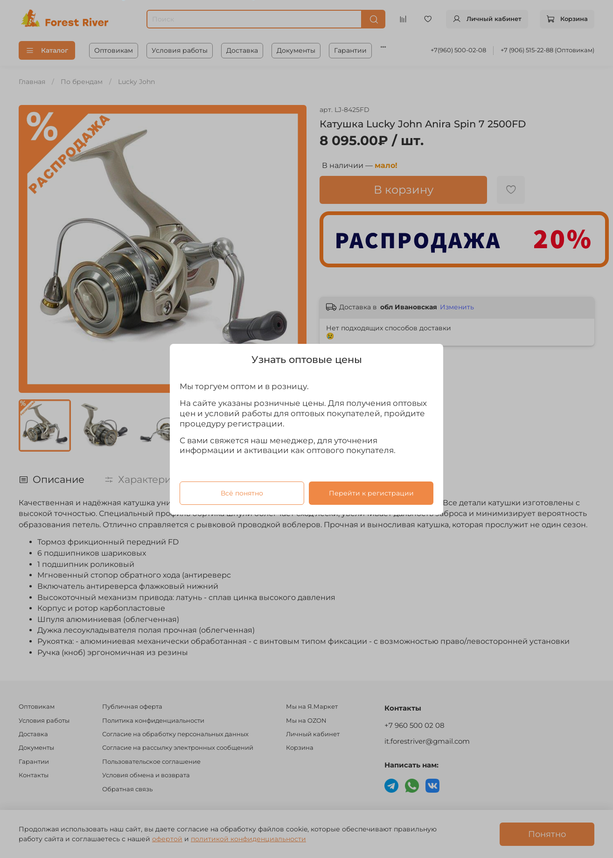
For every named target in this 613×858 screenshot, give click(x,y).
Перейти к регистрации (371, 492)
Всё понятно (242, 492)
